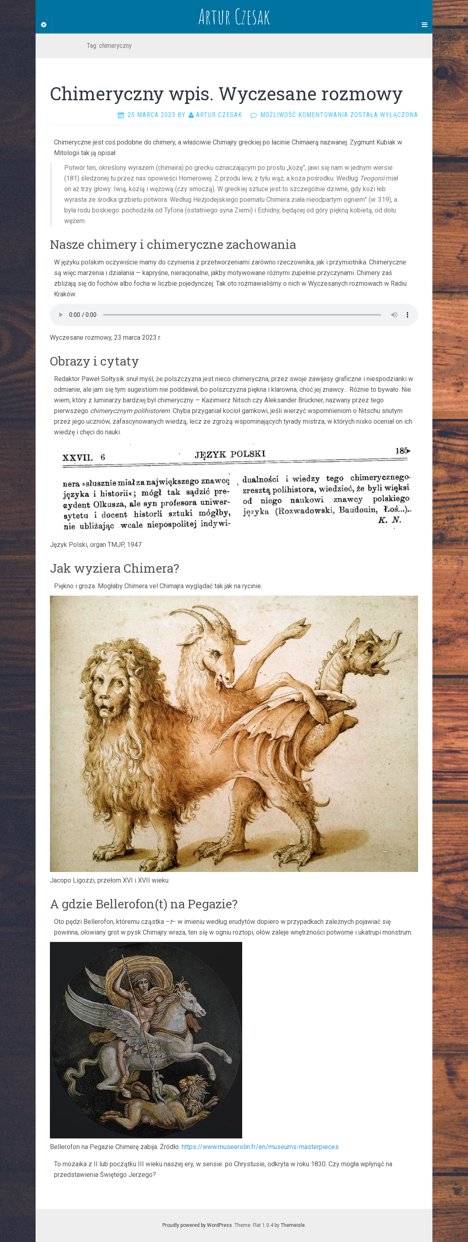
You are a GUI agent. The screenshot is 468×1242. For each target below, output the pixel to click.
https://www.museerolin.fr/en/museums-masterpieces (260, 1147)
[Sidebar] (44, 25)
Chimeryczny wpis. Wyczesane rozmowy (226, 93)
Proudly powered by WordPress (197, 1225)
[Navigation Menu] (424, 25)
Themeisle (293, 1225)
